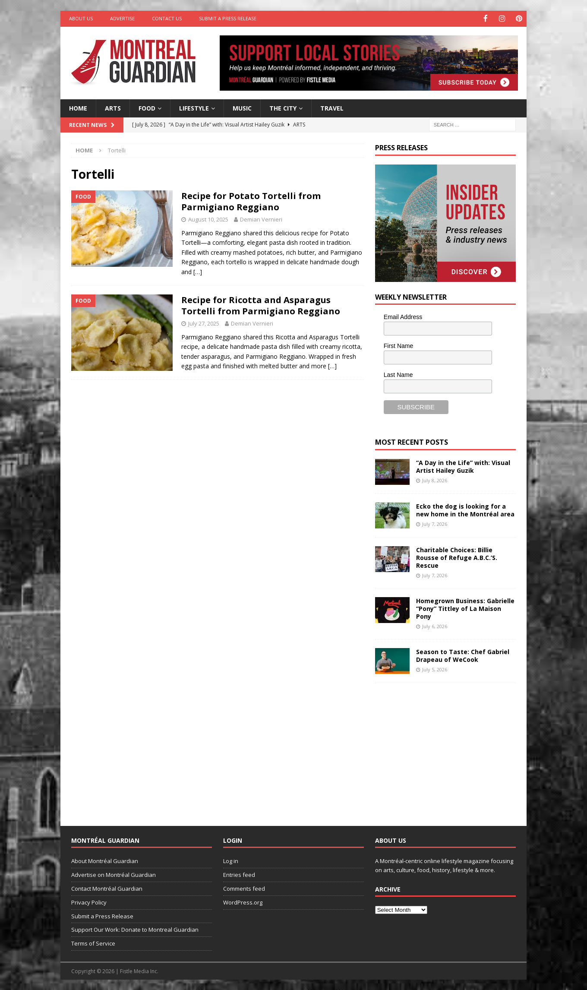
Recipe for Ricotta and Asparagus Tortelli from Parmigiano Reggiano (260, 304)
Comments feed (244, 888)
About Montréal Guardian (104, 860)
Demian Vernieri (261, 219)
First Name (398, 345)
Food (147, 107)
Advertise (122, 18)
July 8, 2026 (434, 479)
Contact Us (167, 18)
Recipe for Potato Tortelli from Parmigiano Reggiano (251, 201)
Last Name (398, 373)
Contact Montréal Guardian (106, 888)
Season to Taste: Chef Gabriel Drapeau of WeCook (462, 655)
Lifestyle (194, 107)
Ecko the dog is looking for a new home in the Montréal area (465, 509)
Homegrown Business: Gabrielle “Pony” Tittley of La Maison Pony (465, 608)
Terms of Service (93, 943)
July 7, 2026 (434, 523)
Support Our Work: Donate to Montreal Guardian (135, 929)
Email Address (403, 316)
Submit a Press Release (227, 18)
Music (242, 107)
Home (78, 107)
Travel (332, 107)
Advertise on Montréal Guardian (113, 874)
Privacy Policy (89, 901)
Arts (113, 107)
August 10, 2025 (208, 219)
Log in (230, 860)
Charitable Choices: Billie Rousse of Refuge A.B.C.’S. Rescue (456, 557)
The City (283, 107)
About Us (81, 18)
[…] (197, 271)
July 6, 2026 (434, 626)
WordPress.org (242, 901)
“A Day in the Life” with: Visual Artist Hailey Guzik (463, 466)
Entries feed (239, 874)
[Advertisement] (440, 747)
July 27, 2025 (203, 322)
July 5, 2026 (434, 669)
